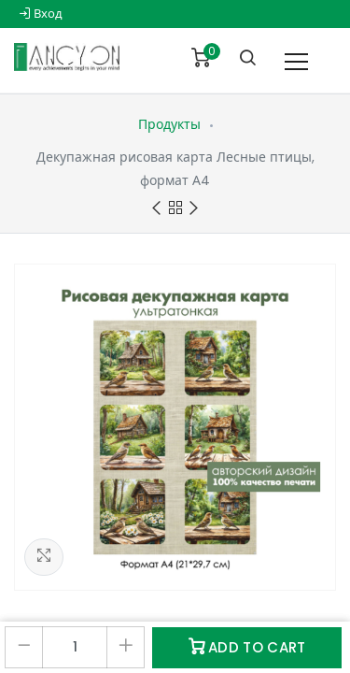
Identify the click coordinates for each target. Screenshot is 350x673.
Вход (41, 13)
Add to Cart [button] (247, 647)
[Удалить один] (24, 647)
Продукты (169, 124)
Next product (194, 209)
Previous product (156, 209)
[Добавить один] (125, 647)
